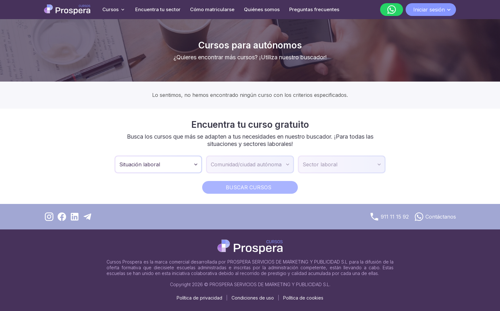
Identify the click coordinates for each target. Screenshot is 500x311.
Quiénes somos (262, 9)
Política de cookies (303, 297)
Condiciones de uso (253, 297)
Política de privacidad (199, 297)
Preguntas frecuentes (314, 9)
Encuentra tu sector (157, 9)
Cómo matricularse (212, 9)
